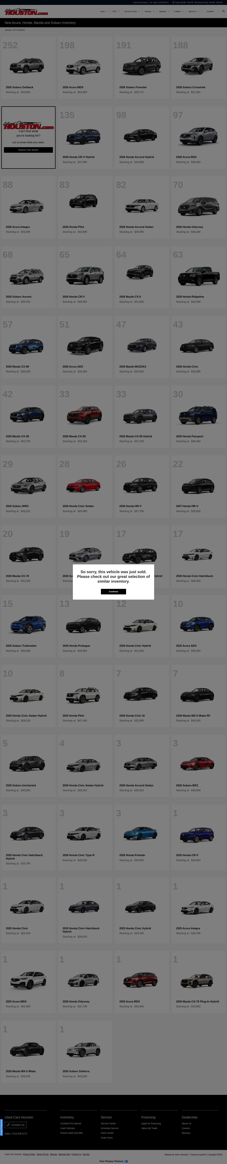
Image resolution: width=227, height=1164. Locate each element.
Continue (113, 591)
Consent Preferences (1, 1127)
